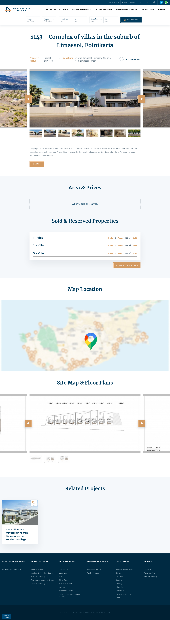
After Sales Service (66, 591)
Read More (36, 164)
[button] (28, 99)
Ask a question (114, 2)
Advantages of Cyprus (124, 569)
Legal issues (63, 573)
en (140, 2)
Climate (118, 573)
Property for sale (37, 569)
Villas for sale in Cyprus (39, 576)
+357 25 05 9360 (129, 2)
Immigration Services (126, 9)
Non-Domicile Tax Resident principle (69, 595)
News (118, 598)
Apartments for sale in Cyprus (42, 573)
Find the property (150, 576)
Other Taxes (63, 580)
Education (119, 587)
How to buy (63, 569)
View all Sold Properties (126, 265)
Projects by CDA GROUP (57, 9)
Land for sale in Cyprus (39, 584)
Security (119, 584)
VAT (60, 576)
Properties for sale (81, 9)
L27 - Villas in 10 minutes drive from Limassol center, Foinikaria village (17, 534)
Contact (162, 9)
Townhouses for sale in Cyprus (42, 580)
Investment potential (123, 594)
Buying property (104, 9)
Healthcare (120, 591)
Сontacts (147, 569)
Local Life (119, 576)
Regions (119, 580)
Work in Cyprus (93, 573)
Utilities (62, 587)
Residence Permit (94, 569)
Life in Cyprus (147, 9)
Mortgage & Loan (65, 584)
